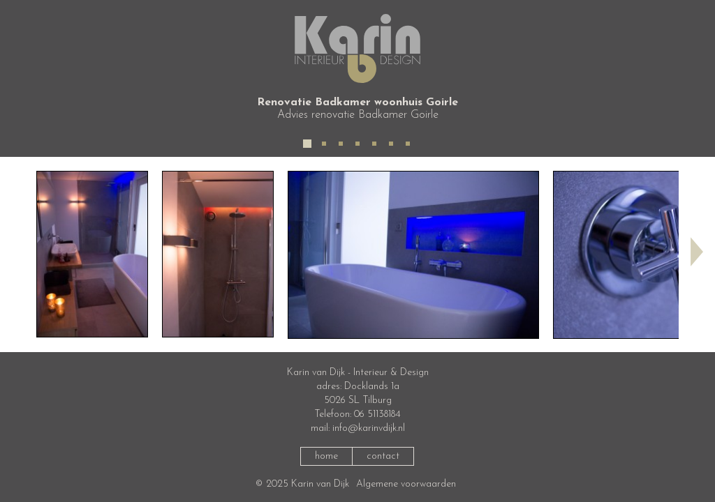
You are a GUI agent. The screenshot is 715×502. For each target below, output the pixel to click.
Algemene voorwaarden (406, 484)
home (326, 456)
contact (383, 456)
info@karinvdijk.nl (368, 428)
